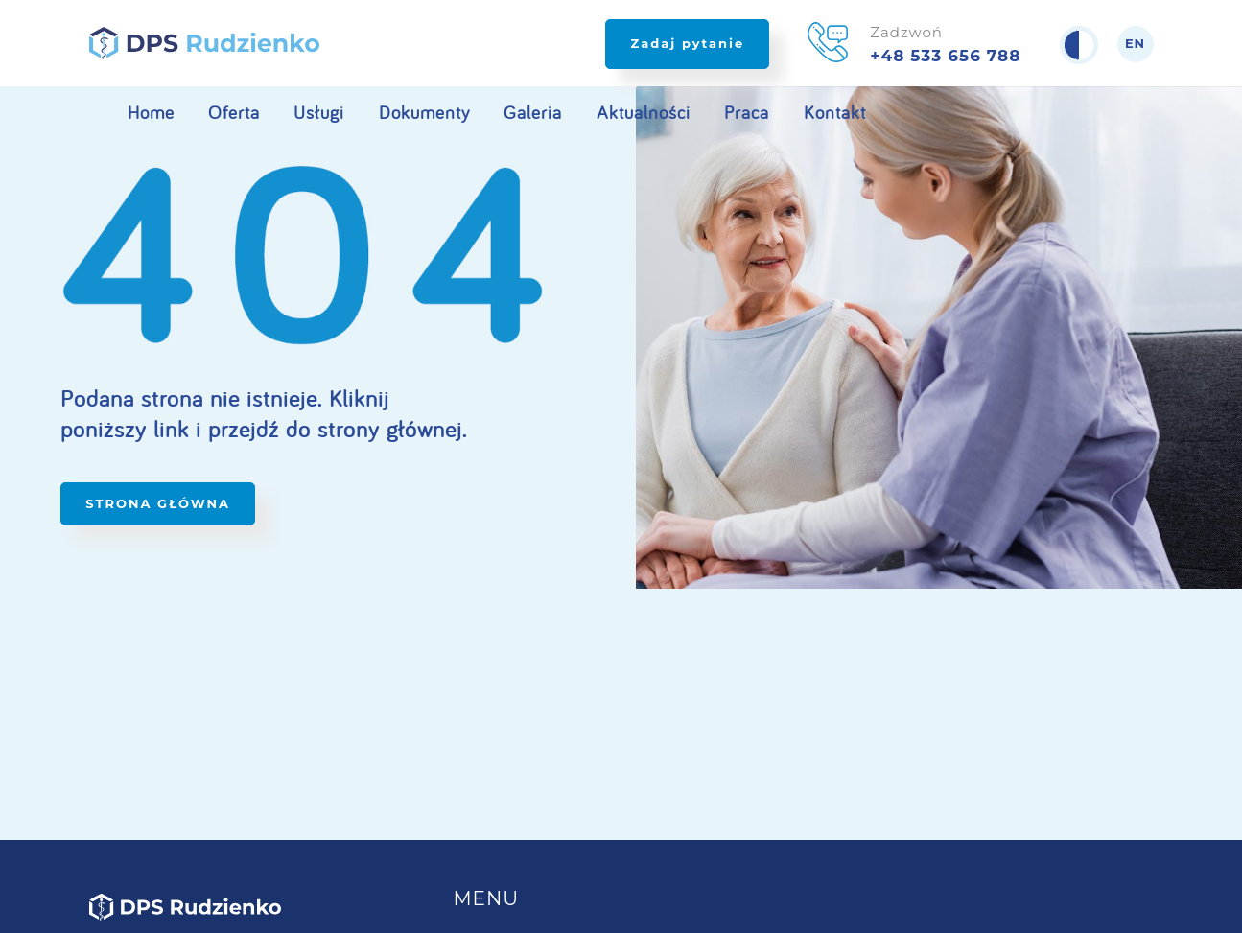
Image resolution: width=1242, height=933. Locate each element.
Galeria (533, 112)
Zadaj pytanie (687, 43)
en (1135, 43)
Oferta (234, 112)
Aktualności (644, 112)
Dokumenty (424, 112)
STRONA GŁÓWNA (157, 503)
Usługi (318, 112)
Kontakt (835, 112)
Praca (746, 112)
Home (151, 112)
